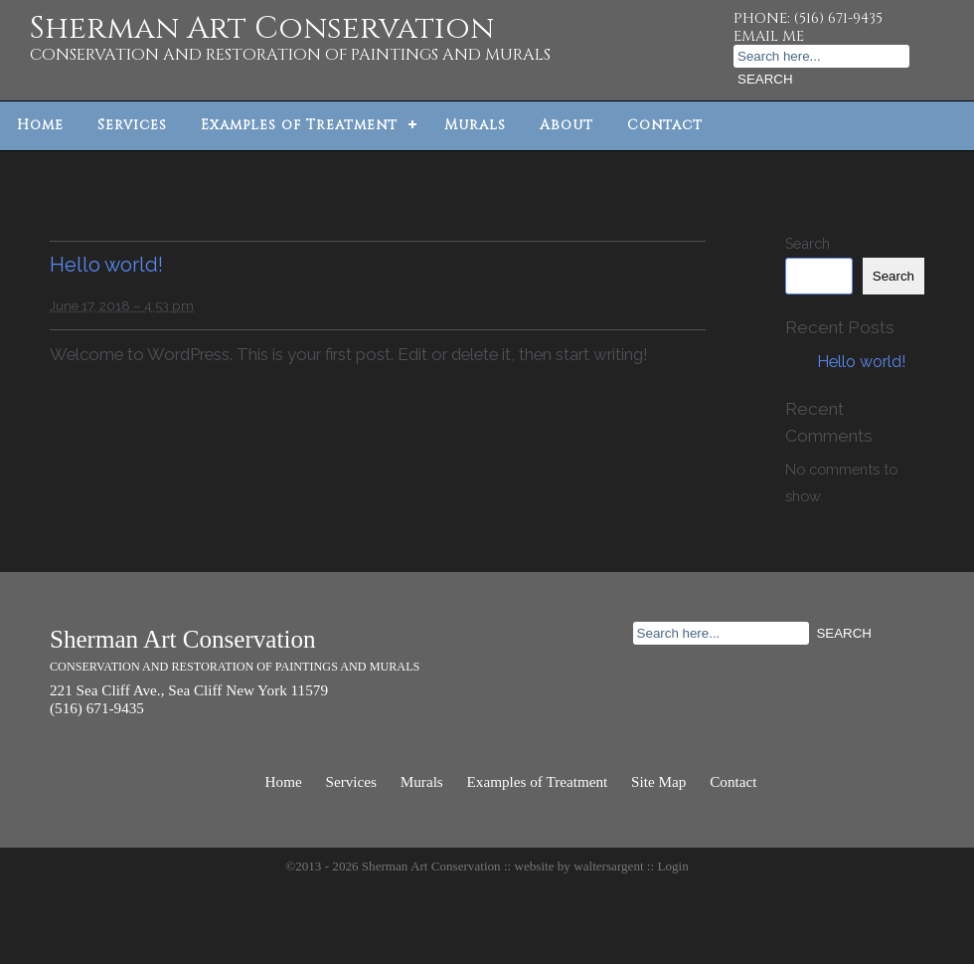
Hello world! (106, 265)
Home (40, 124)
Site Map (658, 781)
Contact (665, 124)
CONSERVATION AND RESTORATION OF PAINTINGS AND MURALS (290, 55)
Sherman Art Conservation (262, 28)
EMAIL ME (768, 36)
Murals (475, 124)
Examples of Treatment (299, 124)
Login (672, 866)
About (566, 124)
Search (807, 243)
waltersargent (608, 866)
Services (132, 124)
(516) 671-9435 (838, 18)
